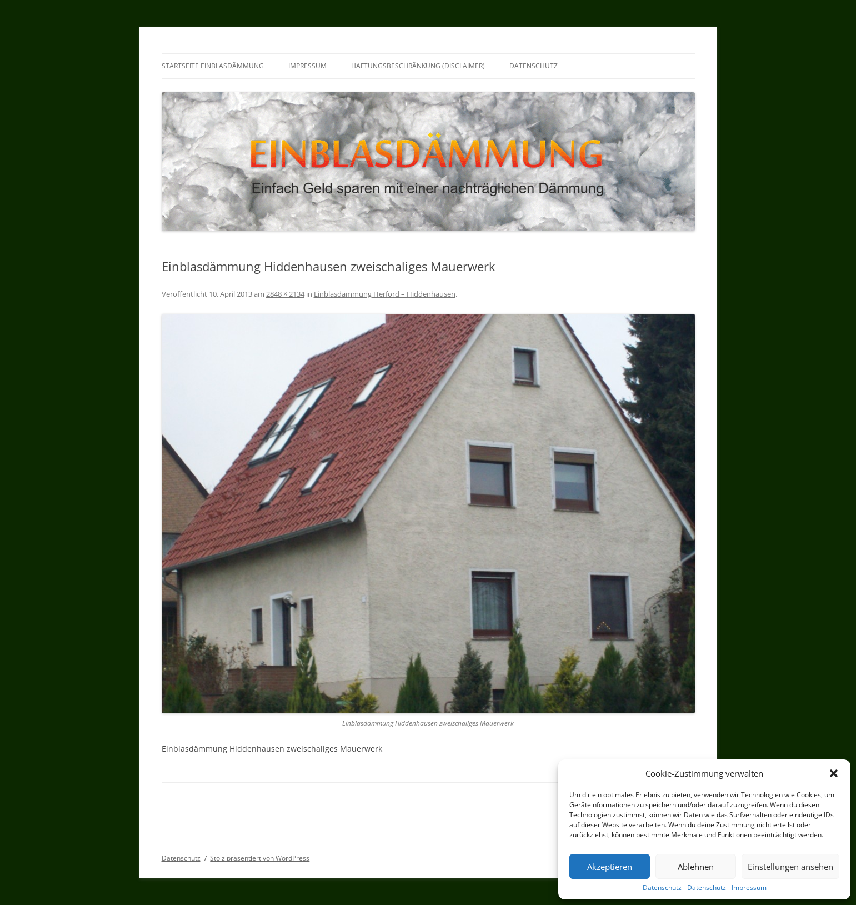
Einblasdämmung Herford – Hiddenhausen (384, 294)
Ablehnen (696, 866)
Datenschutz (662, 887)
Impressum (749, 887)
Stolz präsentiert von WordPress (259, 858)
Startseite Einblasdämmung (213, 66)
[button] (833, 773)
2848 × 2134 (285, 294)
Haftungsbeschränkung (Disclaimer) (418, 66)
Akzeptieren (609, 866)
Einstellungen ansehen (790, 866)
